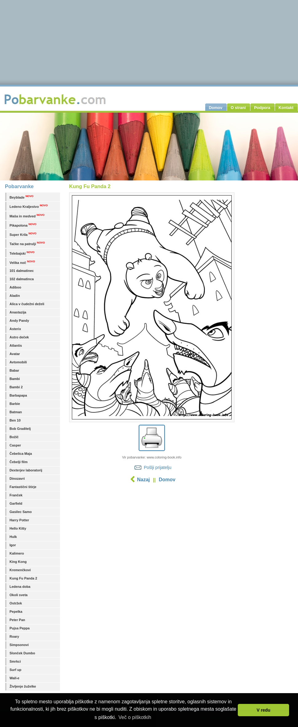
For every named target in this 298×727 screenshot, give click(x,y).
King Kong (18, 561)
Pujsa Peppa (19, 628)
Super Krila (23, 234)
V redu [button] (263, 710)
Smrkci (15, 661)
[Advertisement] (151, 534)
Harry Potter (19, 520)
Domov (167, 479)
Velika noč (22, 262)
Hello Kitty (18, 528)
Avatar (15, 354)
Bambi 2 (16, 387)
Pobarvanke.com (56, 99)
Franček (16, 495)
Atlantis (16, 345)
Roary (14, 636)
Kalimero (17, 553)
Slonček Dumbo (22, 653)
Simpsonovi (19, 645)
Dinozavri (17, 478)
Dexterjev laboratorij (26, 470)
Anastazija (18, 312)
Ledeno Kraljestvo (29, 206)
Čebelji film (19, 462)
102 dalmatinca (22, 279)
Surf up (16, 670)
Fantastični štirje (23, 487)
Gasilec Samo (21, 512)
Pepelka (16, 611)
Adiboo (15, 287)
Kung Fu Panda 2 (23, 578)
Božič (14, 437)
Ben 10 (15, 420)
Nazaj (143, 479)
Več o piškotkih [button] (134, 717)
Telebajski (22, 253)
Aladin (15, 295)
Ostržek (16, 603)
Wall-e (14, 678)
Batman (16, 412)
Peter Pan (17, 620)
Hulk (13, 537)
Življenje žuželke (23, 686)
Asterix (15, 329)
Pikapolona (23, 225)
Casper (15, 445)
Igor (13, 545)
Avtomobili (18, 362)
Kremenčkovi (20, 570)
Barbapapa (18, 395)
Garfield (16, 503)
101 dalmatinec (22, 271)
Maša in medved (27, 215)
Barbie (15, 404)
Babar (14, 370)
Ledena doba (20, 586)
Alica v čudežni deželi (27, 304)
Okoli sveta (19, 595)
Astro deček (19, 337)
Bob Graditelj (20, 428)
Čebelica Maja (21, 453)
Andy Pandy (19, 320)
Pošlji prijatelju (157, 467)
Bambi (15, 379)
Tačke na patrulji (27, 243)
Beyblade (21, 197)
